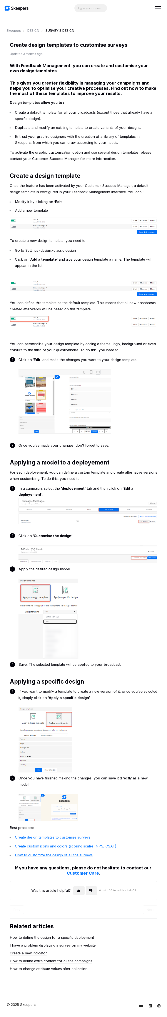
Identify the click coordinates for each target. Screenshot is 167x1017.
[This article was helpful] (79, 890)
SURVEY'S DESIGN (59, 30)
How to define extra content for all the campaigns (51, 961)
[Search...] (90, 8)
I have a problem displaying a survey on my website (53, 945)
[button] (158, 8)
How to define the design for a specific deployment (52, 937)
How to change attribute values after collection (48, 969)
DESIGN (33, 30)
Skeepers (14, 30)
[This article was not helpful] (91, 890)
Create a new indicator (28, 953)
